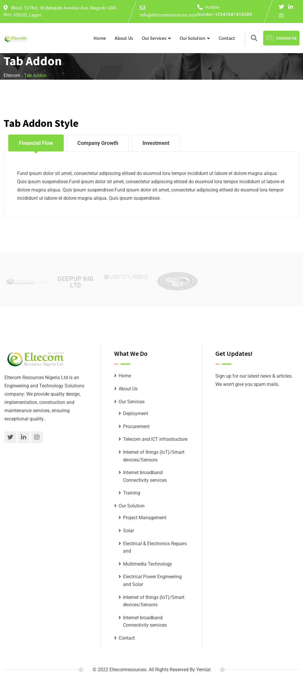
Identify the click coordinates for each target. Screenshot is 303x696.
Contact (227, 38)
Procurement (136, 426)
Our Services (154, 38)
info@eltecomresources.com (168, 15)
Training (131, 493)
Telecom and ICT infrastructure (155, 439)
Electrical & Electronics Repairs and (155, 547)
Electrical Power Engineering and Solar (152, 580)
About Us (124, 38)
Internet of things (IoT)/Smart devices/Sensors (153, 456)
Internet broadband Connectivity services (145, 476)
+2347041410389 (233, 14)
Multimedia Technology (147, 564)
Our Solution (192, 38)
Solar (128, 530)
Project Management (144, 517)
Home (100, 38)
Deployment (135, 413)
